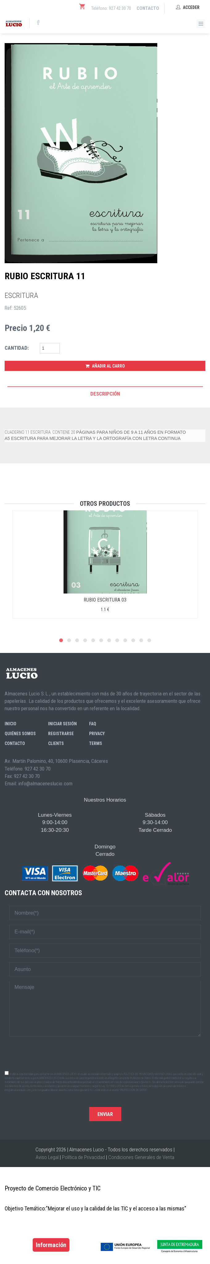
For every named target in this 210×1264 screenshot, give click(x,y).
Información (51, 1245)
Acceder (188, 7)
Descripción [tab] (105, 394)
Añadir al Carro (105, 366)
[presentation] (105, 1053)
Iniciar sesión (62, 723)
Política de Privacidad (83, 1157)
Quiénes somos (20, 733)
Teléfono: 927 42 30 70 (111, 8)
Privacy (97, 733)
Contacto (148, 8)
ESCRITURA (21, 295)
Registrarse (61, 733)
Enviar (105, 1114)
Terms (95, 743)
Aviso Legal (47, 1157)
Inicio (10, 723)
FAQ (92, 723)
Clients (56, 743)
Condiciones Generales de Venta (141, 1157)
